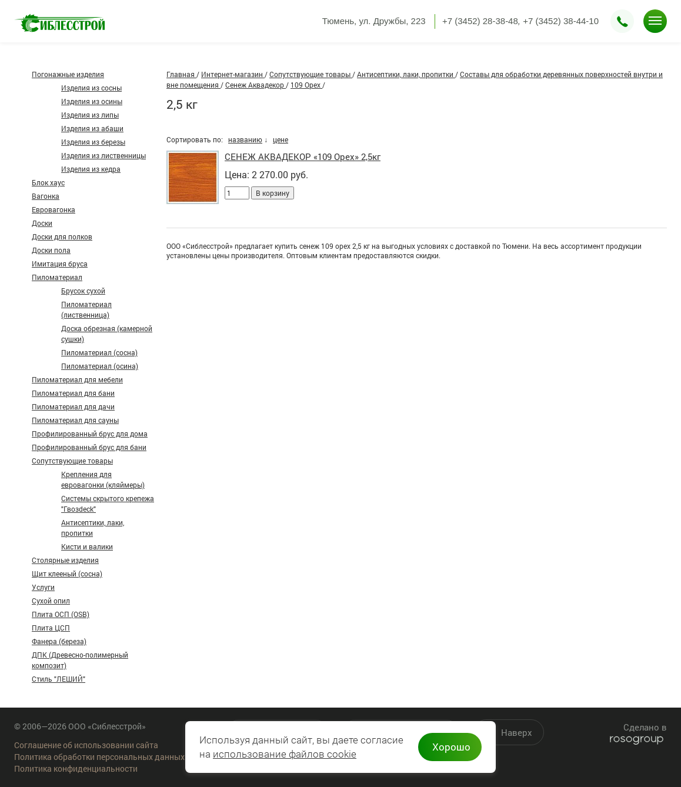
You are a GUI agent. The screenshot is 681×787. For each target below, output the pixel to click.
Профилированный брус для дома (90, 433)
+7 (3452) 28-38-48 (480, 21)
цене (280, 139)
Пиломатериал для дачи (73, 406)
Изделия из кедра (91, 169)
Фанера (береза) (59, 641)
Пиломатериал (57, 277)
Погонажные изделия (68, 74)
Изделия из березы (93, 141)
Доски (42, 223)
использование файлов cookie (284, 754)
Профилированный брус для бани (89, 447)
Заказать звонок (622, 21)
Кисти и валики (87, 546)
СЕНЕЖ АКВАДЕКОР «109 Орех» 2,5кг (302, 156)
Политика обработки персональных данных (99, 756)
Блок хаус (48, 182)
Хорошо (451, 746)
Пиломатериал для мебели (77, 379)
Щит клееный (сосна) (67, 573)
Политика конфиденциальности (76, 768)
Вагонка (45, 196)
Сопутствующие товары (72, 460)
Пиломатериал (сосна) (99, 352)
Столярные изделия (65, 560)
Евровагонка (53, 209)
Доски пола (51, 250)
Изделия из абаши (92, 128)
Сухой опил (51, 600)
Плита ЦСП (51, 627)
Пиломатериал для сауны (75, 420)
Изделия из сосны (91, 87)
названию (245, 139)
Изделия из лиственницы (103, 155)
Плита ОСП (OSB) (60, 614)
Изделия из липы (90, 114)
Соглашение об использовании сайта (86, 745)
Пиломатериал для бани (73, 393)
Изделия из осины (91, 101)
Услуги (43, 587)
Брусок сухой (83, 290)
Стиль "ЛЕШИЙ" (58, 678)
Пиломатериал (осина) (99, 366)
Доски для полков (62, 236)
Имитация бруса (60, 263)
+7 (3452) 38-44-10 (561, 21)
